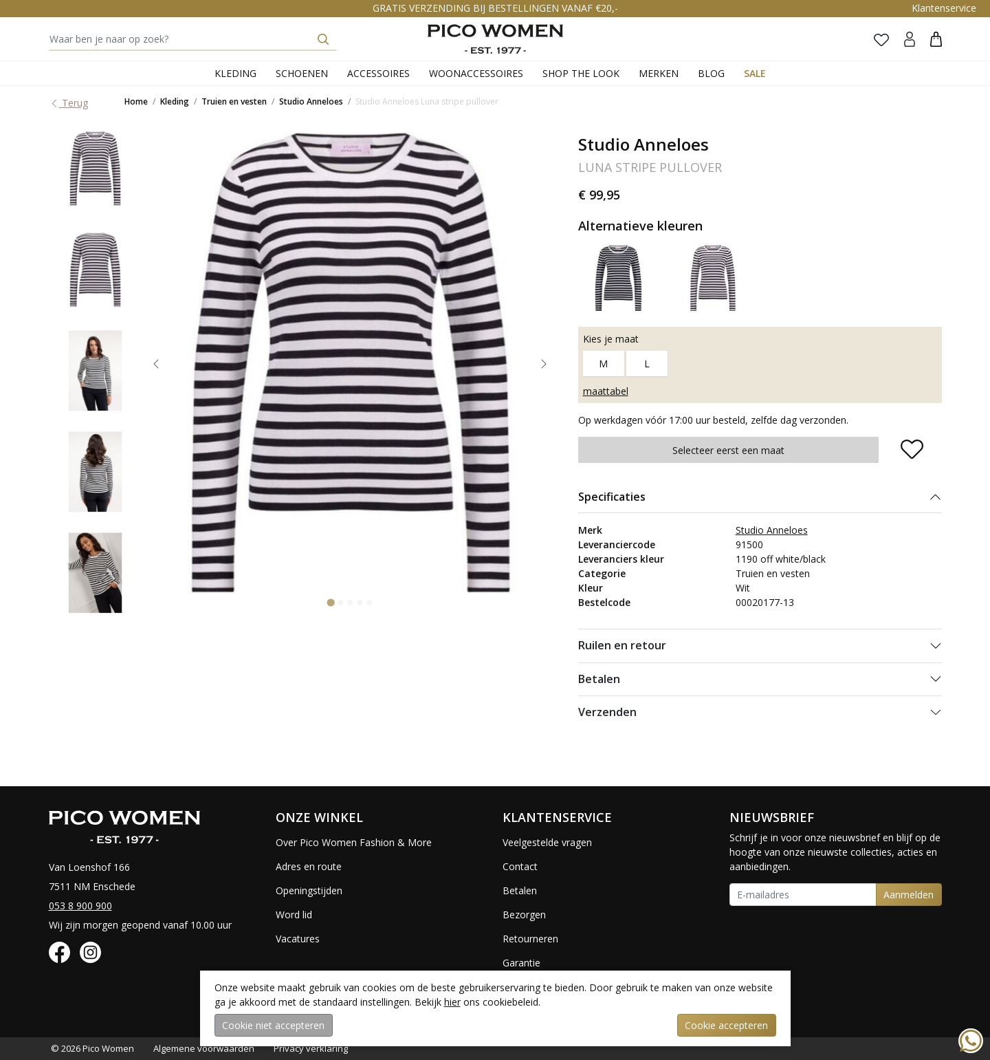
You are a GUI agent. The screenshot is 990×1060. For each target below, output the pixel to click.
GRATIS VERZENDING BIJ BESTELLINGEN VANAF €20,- (495, 7)
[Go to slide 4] (359, 602)
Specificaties (612, 496)
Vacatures (298, 938)
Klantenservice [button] (944, 7)
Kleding (235, 73)
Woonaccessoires (476, 73)
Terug (69, 102)
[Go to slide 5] (369, 602)
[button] (936, 39)
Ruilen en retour (622, 645)
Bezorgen (524, 914)
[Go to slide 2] (340, 602)
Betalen (599, 678)
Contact (520, 866)
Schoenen (302, 73)
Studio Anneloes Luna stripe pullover (426, 101)
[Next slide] (543, 364)
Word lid (294, 914)
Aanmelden (908, 894)
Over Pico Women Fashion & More (354, 842)
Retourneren (530, 938)
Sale (755, 73)
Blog (711, 73)
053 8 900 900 (80, 905)
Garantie (521, 962)
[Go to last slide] (156, 364)
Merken (659, 73)
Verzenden (607, 712)
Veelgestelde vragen (547, 842)
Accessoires (378, 73)
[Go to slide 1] (331, 602)
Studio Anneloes (311, 101)
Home (136, 101)
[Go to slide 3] (350, 602)
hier (452, 1001)
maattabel (605, 391)
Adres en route (309, 866)
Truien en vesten (234, 101)
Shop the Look (580, 73)
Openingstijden (309, 890)
